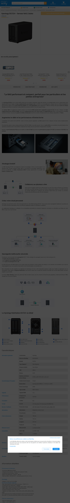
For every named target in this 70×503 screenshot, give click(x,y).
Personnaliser (47, 449)
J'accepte (56, 449)
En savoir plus (13, 446)
